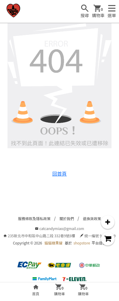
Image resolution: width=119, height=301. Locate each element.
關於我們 (67, 218)
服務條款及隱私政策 (34, 218)
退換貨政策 (92, 218)
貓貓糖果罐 (53, 242)
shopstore (81, 242)
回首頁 (59, 173)
